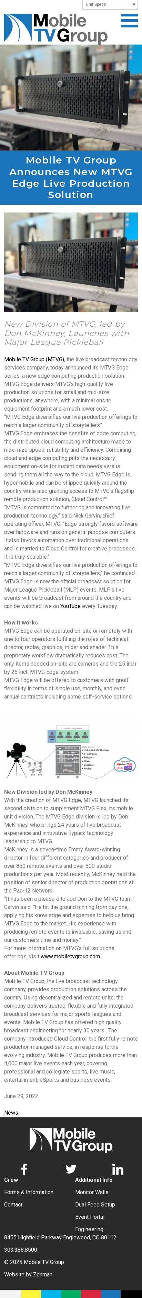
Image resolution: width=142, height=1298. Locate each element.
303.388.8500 (20, 1250)
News (11, 1112)
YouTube (70, 606)
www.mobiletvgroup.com (70, 956)
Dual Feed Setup (95, 1204)
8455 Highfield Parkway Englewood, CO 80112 (60, 1237)
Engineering (89, 1229)
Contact (13, 1204)
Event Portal (89, 1217)
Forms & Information (28, 1192)
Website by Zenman (28, 1274)
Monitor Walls (92, 1192)
